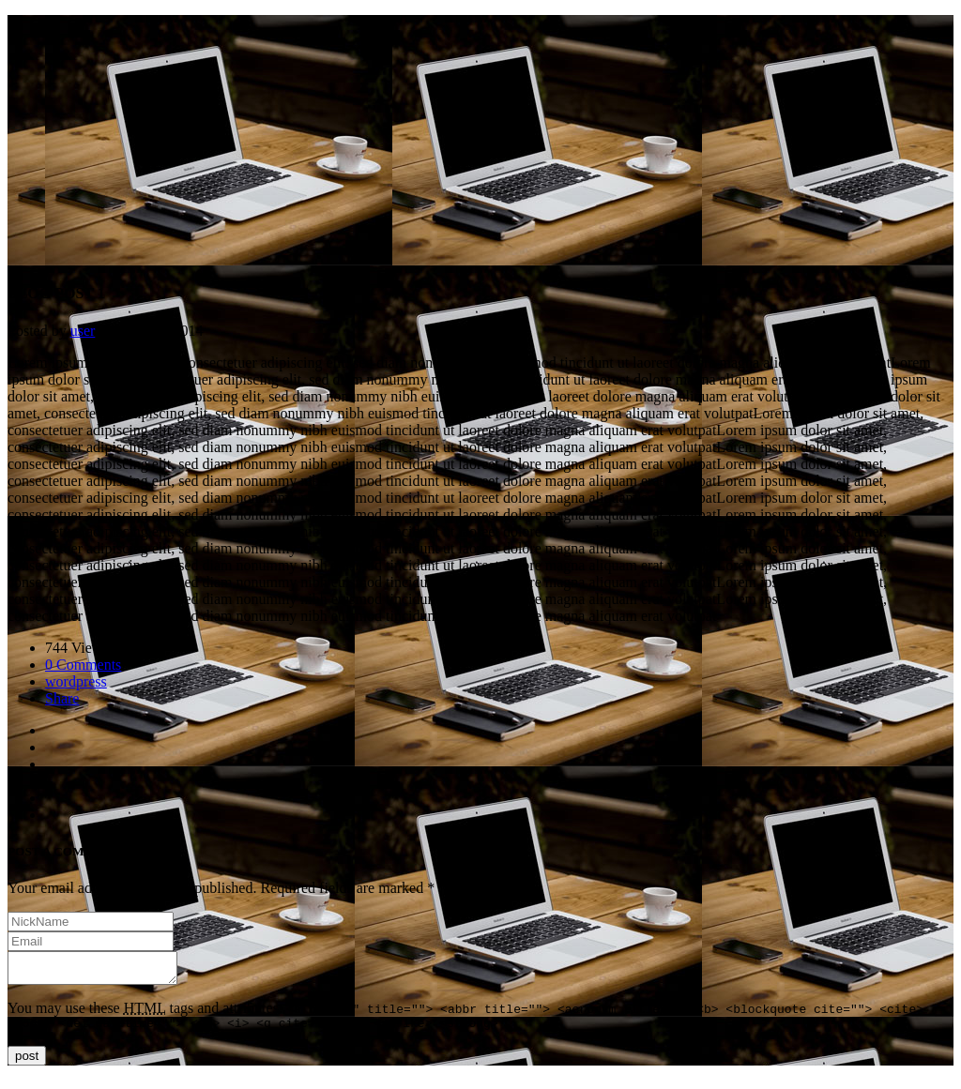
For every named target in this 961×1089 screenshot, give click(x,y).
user (83, 331)
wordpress (76, 681)
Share (62, 698)
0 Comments (83, 665)
